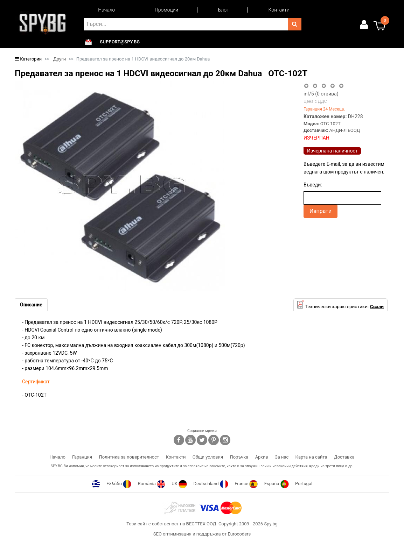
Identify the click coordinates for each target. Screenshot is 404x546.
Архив (261, 457)
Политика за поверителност (129, 457)
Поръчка (239, 457)
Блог (223, 10)
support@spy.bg (120, 42)
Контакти (279, 10)
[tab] (31, 304)
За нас (281, 457)
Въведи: (313, 184)
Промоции (166, 10)
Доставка (344, 457)
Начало (106, 10)
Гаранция (82, 457)
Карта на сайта (311, 457)
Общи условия (208, 457)
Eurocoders (239, 534)
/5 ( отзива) (321, 94)
